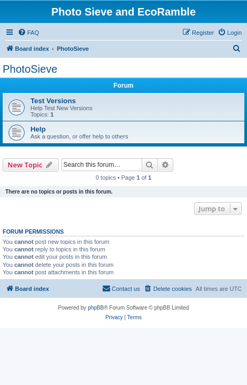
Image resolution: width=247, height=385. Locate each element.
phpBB (96, 308)
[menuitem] (28, 32)
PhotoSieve (30, 69)
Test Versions (53, 101)
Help (38, 129)
